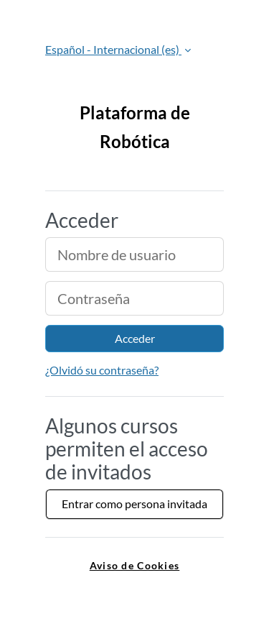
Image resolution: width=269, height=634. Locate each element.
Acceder (135, 338)
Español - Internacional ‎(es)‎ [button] (113, 49)
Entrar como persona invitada (134, 503)
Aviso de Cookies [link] (134, 565)
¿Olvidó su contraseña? (102, 370)
